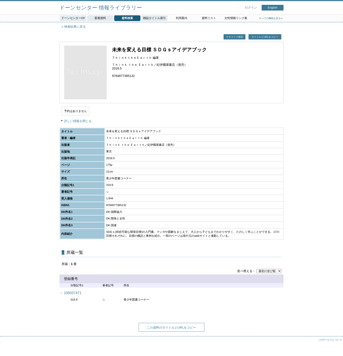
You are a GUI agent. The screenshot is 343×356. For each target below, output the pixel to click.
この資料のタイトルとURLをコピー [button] (171, 327)
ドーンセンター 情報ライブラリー (101, 8)
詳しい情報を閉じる (78, 121)
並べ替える (244, 271)
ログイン (251, 7)
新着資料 (100, 18)
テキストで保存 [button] (234, 37)
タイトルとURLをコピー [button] (265, 37)
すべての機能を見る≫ (271, 18)
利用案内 (181, 18)
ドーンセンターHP (73, 18)
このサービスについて (330, 339)
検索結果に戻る (75, 26)
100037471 (72, 293)
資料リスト (209, 18)
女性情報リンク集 (235, 18)
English (273, 7)
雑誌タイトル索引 (154, 18)
